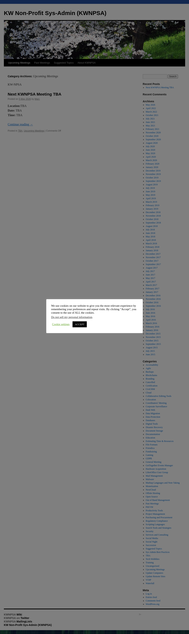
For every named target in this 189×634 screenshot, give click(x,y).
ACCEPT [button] (79, 324)
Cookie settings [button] (61, 324)
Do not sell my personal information (71, 317)
